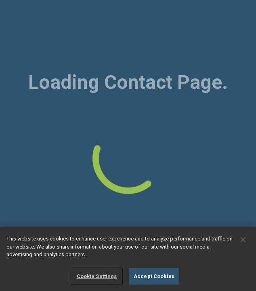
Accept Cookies (154, 277)
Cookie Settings (97, 277)
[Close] (243, 240)
